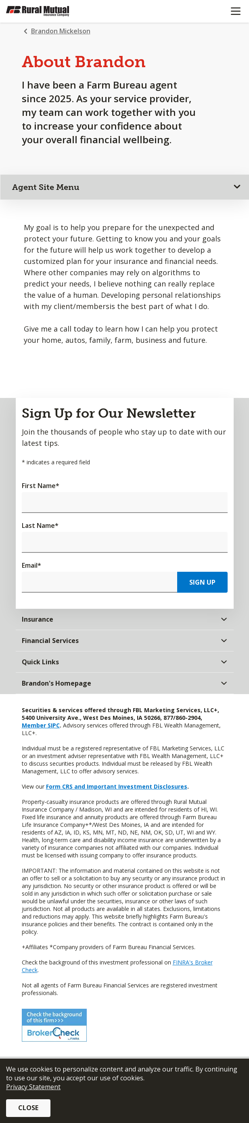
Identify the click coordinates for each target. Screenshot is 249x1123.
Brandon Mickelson (60, 31)
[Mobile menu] (235, 11)
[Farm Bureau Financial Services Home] (47, 11)
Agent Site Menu (46, 187)
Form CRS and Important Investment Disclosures (116, 786)
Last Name (40, 525)
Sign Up (202, 582)
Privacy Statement (33, 1086)
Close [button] (28, 1107)
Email (31, 565)
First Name (40, 485)
